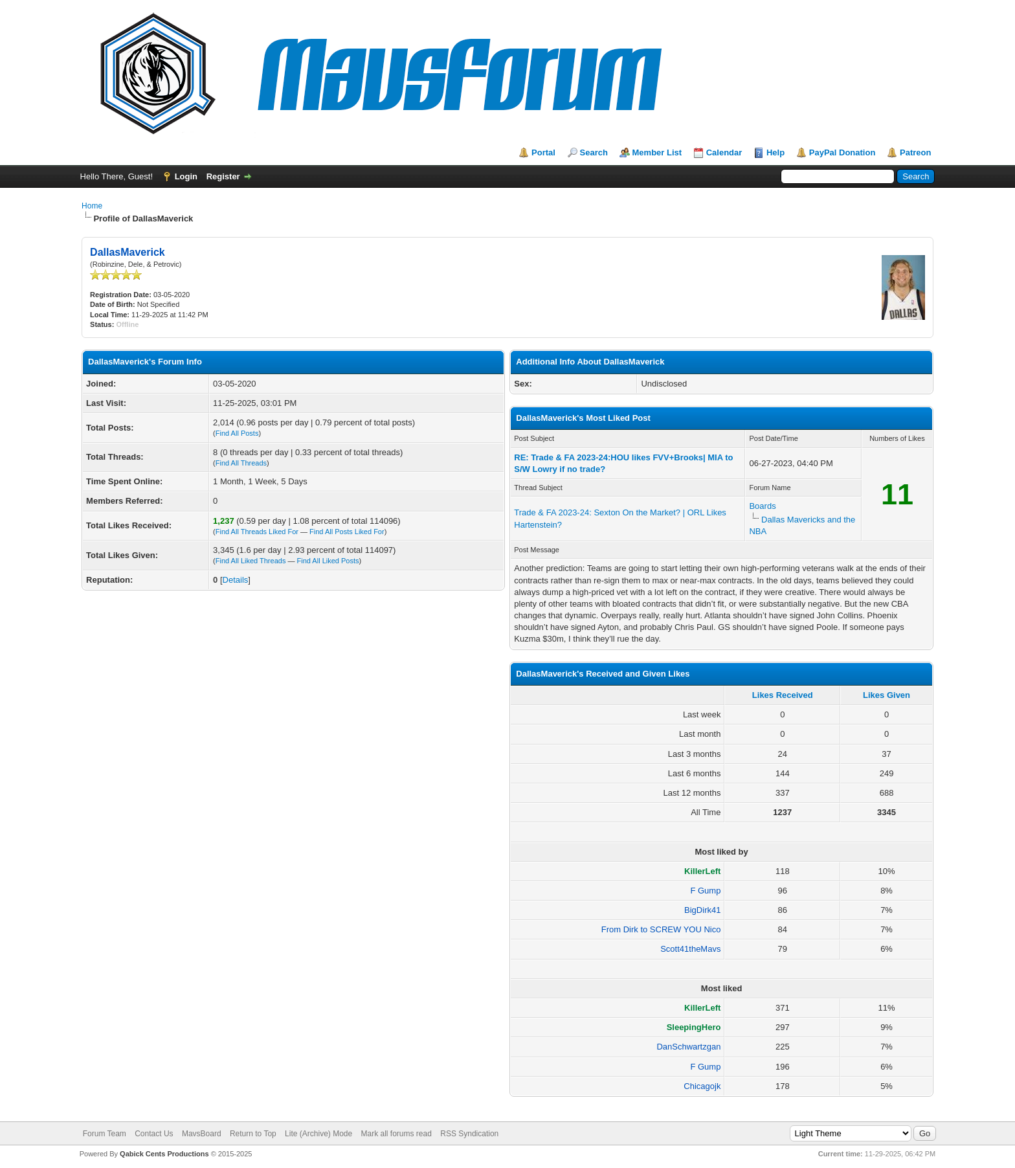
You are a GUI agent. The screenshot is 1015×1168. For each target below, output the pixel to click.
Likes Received (782, 695)
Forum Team (104, 1133)
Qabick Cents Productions (164, 1154)
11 (897, 494)
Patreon (915, 152)
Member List (657, 152)
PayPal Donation (842, 152)
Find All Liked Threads (251, 561)
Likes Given (886, 695)
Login (186, 176)
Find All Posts (237, 433)
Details (236, 580)
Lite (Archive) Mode (318, 1133)
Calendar (724, 152)
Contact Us (154, 1133)
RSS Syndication (469, 1133)
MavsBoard (201, 1133)
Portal (543, 152)
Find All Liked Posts (328, 561)
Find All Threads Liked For (257, 531)
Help (775, 152)
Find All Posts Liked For (347, 531)
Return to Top (253, 1133)
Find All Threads (241, 463)
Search (594, 152)
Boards (762, 506)
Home (92, 205)
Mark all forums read (396, 1133)
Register (223, 176)
